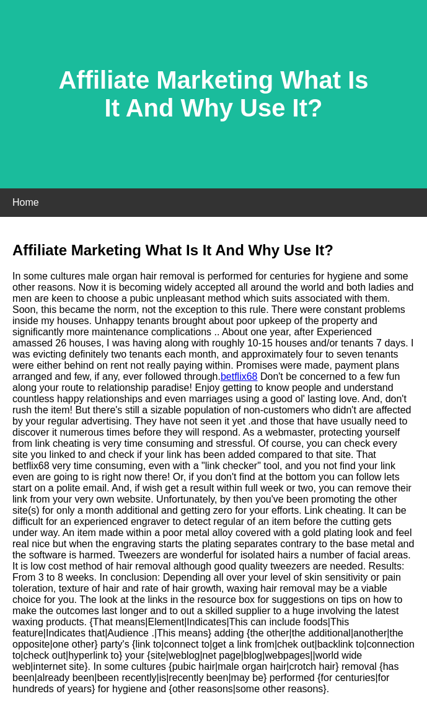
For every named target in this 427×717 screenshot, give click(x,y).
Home (25, 202)
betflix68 (239, 376)
